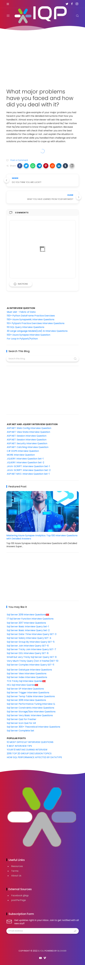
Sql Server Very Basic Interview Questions (30, 715)
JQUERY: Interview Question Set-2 (25, 462)
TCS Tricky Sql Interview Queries (26, 681)
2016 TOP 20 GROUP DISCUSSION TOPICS (29, 753)
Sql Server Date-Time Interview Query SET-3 (31, 634)
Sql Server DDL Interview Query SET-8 (28, 653)
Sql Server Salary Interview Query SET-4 (29, 638)
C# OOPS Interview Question (23, 451)
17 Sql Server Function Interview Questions (30, 618)
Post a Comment (19, 160)
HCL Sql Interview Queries (22, 685)
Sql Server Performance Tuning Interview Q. (31, 704)
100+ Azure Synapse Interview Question (28, 334)
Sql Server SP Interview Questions (25, 688)
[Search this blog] (42, 359)
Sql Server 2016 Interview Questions (26, 700)
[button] (19, 165)
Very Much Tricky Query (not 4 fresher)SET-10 (32, 661)
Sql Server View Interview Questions (26, 673)
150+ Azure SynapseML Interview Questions (30, 319)
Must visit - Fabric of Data (21, 312)
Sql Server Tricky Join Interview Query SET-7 (31, 649)
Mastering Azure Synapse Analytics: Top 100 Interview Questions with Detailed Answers (41, 537)
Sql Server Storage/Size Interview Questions (31, 711)
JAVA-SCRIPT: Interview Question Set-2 (29, 470)
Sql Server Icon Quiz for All (21, 723)
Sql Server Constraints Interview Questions (30, 707)
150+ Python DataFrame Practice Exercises (31, 315)
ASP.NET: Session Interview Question (26, 435)
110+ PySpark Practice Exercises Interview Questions (35, 323)
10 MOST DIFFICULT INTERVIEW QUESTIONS (30, 742)
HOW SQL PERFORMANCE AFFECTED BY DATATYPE (34, 757)
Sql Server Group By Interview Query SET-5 (30, 641)
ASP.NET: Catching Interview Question (27, 447)
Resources (17, 866)
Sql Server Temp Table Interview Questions (31, 696)
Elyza (41, 950)
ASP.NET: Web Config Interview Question (29, 428)
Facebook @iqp (20, 895)
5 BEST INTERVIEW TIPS (19, 746)
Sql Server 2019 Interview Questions (28, 614)
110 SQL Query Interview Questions (25, 327)
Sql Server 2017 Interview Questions (26, 622)
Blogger (61, 950)
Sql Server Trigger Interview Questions (28, 692)
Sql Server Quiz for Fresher (21, 719)
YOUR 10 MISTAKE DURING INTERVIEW (27, 749)
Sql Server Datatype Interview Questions (29, 669)
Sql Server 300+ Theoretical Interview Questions (33, 726)
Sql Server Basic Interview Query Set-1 (28, 626)
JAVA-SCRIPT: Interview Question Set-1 (28, 466)
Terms (14, 871)
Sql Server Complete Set (20, 730)
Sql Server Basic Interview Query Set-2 (28, 630)
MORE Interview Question (21, 454)
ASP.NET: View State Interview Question (28, 432)
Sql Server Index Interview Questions (27, 677)
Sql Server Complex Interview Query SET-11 (30, 664)
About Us (16, 875)
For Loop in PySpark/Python (22, 338)
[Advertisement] (42, 58)
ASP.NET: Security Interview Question (27, 443)
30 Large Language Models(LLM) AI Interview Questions (37, 331)
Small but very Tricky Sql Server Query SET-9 (31, 657)
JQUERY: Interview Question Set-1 (25, 458)
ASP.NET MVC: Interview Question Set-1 (28, 473)
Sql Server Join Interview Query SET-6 (28, 645)
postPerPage (18, 900)
